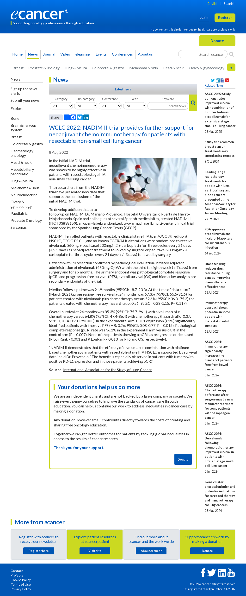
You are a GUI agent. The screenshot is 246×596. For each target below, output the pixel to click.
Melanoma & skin (143, 67)
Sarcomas (19, 227)
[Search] (231, 54)
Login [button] (204, 17)
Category (61, 99)
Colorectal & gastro (108, 67)
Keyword (168, 99)
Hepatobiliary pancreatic (22, 171)
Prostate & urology (44, 67)
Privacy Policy (21, 589)
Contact (17, 571)
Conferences (122, 54)
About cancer (151, 551)
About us (145, 54)
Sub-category (86, 99)
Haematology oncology (22, 153)
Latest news (123, 89)
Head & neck (173, 67)
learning (82, 54)
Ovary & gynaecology (206, 67)
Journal (49, 54)
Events (101, 54)
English (213, 3)
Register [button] (225, 17)
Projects (17, 575)
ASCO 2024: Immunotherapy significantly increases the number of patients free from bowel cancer (218, 355)
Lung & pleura (76, 67)
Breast (18, 67)
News (33, 54)
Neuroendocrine (24, 194)
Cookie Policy (21, 580)
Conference (110, 99)
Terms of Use (21, 584)
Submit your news (25, 100)
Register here (39, 551)
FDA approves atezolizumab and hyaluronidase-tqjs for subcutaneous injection (218, 238)
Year (134, 99)
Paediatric (19, 213)
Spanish (229, 3)
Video (65, 54)
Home (17, 54)
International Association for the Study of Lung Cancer (107, 369)
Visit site (95, 551)
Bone (15, 118)
